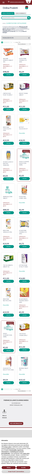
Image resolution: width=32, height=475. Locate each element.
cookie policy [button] (26, 453)
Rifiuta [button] (9, 467)
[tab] (21, 13)
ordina (8, 74)
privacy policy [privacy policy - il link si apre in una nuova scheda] (7, 446)
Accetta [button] (23, 467)
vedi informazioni (16, 420)
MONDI (4, 23)
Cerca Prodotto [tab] (7, 13)
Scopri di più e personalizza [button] (16, 471)
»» (11, 42)
